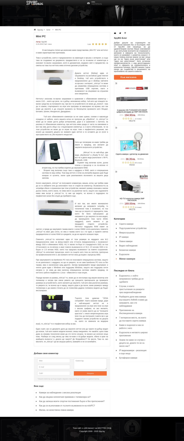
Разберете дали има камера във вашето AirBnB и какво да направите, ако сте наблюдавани (133, 301)
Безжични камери (127, 250)
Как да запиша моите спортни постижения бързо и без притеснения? (72, 401)
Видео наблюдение (128, 246)
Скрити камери (126, 224)
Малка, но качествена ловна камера (56, 410)
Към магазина (128, 77)
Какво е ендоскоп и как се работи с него (131, 326)
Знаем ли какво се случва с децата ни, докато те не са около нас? (132, 343)
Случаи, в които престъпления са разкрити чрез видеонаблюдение (131, 289)
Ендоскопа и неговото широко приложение (133, 334)
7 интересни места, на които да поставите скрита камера (132, 319)
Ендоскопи (124, 254)
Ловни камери (126, 241)
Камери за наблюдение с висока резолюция (60, 393)
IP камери (124, 237)
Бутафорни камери (128, 358)
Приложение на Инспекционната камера (130, 311)
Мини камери (127, 258)
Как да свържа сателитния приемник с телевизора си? (65, 397)
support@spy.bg (96, 4)
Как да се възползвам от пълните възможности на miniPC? (67, 406)
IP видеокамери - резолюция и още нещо (132, 352)
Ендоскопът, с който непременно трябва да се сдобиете (131, 279)
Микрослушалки (126, 233)
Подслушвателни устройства (133, 228)
